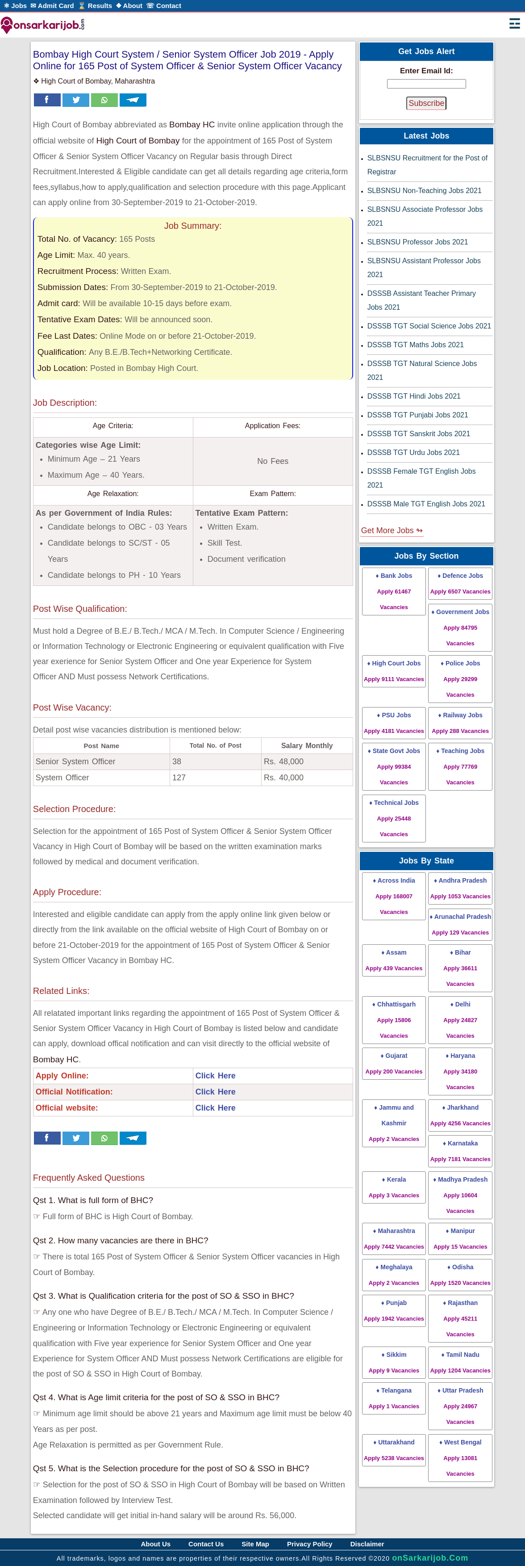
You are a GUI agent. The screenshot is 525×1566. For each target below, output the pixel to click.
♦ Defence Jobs (460, 583)
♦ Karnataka (460, 1151)
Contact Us (206, 1544)
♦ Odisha (460, 1274)
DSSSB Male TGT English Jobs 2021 (426, 504)
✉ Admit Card (52, 5)
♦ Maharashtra (394, 1238)
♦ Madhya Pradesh (460, 1195)
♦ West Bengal (460, 1458)
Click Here (216, 1075)
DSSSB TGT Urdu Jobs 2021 (413, 452)
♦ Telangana (394, 1398)
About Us (156, 1544)
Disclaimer (367, 1544)
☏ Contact (163, 5)
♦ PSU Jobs (394, 722)
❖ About (129, 5)
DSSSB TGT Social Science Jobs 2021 (429, 326)
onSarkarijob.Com (430, 1557)
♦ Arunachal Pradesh (460, 924)
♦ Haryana (460, 1071)
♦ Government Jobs (460, 627)
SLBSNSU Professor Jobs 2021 (417, 242)
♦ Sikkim (394, 1362)
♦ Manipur (460, 1238)
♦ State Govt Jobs (394, 766)
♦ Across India (394, 896)
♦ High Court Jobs (394, 671)
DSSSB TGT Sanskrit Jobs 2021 (419, 434)
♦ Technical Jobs (394, 818)
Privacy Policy (310, 1544)
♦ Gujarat (394, 1063)
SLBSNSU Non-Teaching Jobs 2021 (424, 190)
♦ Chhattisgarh (394, 1020)
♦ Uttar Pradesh (460, 1406)
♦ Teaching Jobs (460, 766)
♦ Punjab (394, 1310)
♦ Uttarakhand (394, 1450)
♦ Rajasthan (460, 1318)
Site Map (255, 1544)
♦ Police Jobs (460, 679)
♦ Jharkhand (460, 1115)
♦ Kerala (394, 1187)
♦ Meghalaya (394, 1274)
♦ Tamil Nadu (460, 1362)
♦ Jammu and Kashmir (394, 1123)
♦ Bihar (460, 968)
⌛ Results (95, 5)
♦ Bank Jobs (394, 591)
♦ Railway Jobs (460, 722)
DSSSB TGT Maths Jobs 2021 (415, 345)
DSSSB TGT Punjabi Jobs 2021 (417, 415)
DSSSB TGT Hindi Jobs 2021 (414, 396)
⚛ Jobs (15, 5)
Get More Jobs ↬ (392, 530)
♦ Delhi (460, 1020)
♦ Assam (394, 960)
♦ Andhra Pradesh (460, 888)
